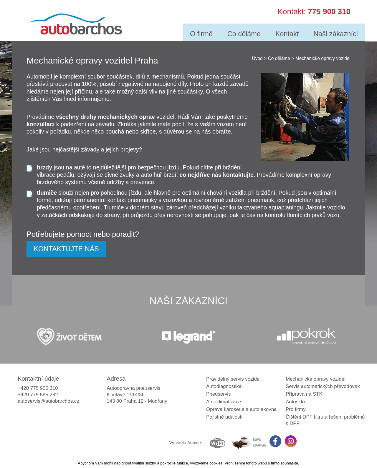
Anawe (194, 442)
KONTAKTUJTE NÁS (66, 249)
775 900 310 (329, 10)
